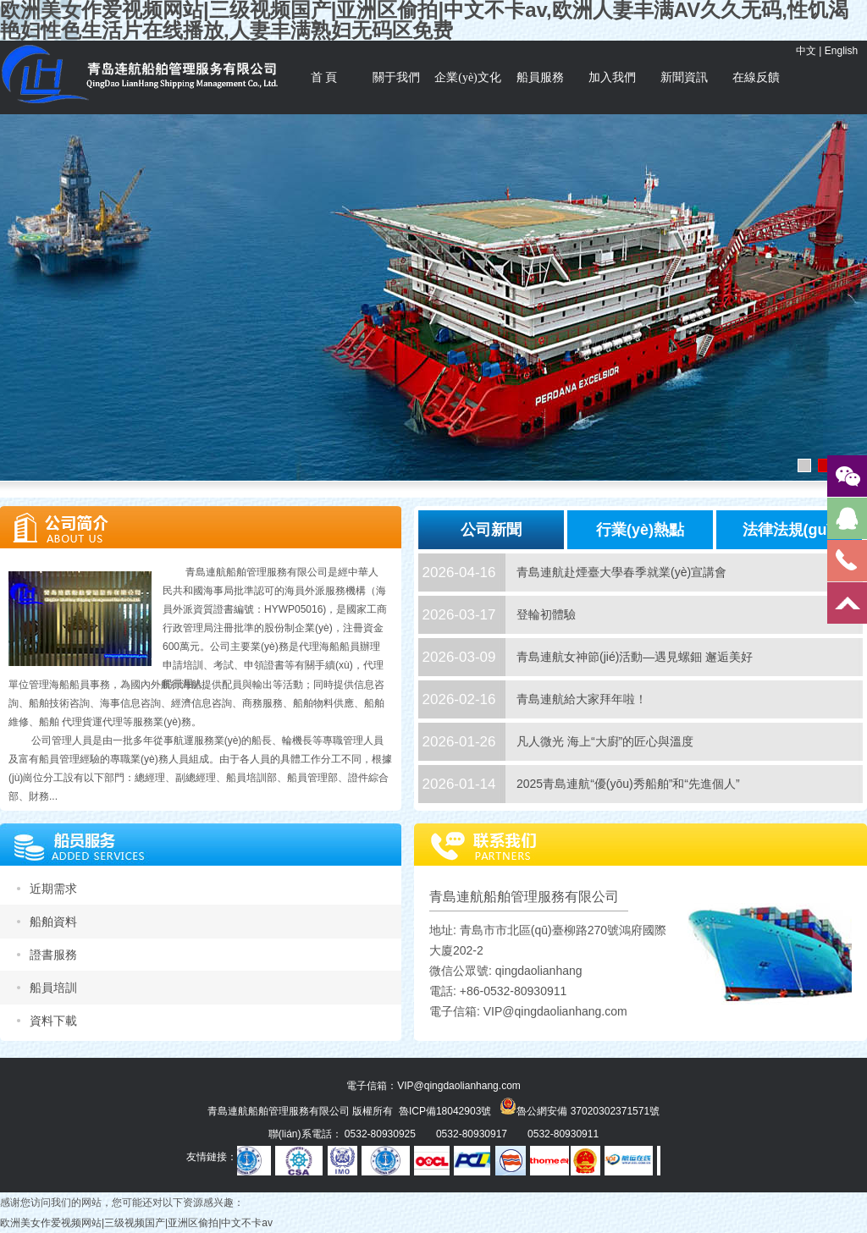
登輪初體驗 (546, 614)
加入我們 (612, 77)
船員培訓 (53, 987)
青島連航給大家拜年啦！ (581, 699)
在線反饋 (756, 77)
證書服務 (53, 954)
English (841, 51)
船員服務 (540, 77)
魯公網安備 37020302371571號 (580, 1106)
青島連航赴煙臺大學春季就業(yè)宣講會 (621, 572)
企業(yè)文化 (467, 77)
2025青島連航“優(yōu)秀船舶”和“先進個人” (628, 783)
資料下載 (53, 1020)
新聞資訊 (684, 77)
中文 (806, 51)
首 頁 (324, 77)
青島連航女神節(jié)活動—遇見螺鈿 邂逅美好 (634, 656)
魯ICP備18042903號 (445, 1111)
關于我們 (396, 77)
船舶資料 (53, 921)
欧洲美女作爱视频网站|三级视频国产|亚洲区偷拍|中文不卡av (136, 1223)
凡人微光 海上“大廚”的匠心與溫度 (604, 741)
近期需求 (53, 888)
